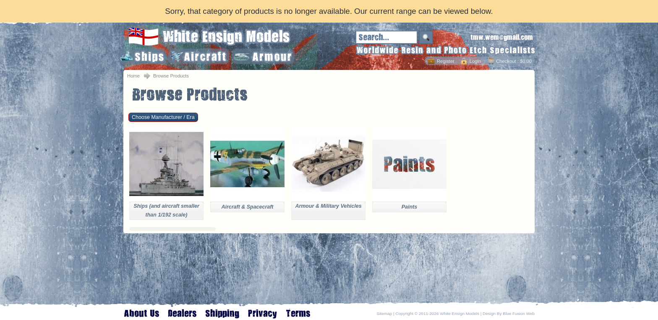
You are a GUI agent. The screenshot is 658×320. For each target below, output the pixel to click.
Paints (409, 207)
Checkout (506, 61)
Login (475, 61)
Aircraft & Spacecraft (247, 207)
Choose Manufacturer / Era (163, 117)
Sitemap (384, 313)
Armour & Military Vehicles (328, 206)
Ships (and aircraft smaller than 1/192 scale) (166, 210)
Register (445, 61)
